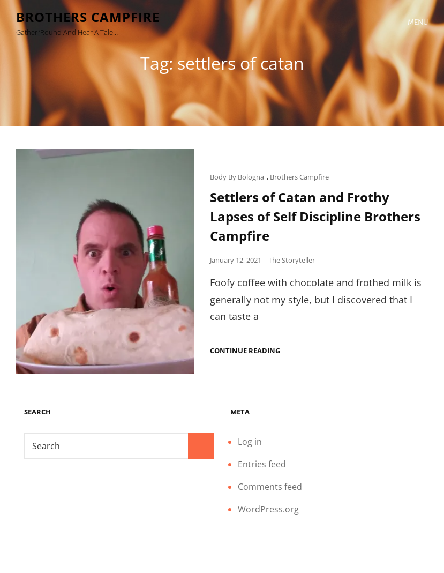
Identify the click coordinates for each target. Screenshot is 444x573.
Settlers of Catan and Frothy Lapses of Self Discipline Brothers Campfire (315, 216)
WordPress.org (268, 509)
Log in (250, 442)
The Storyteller (291, 260)
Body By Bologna (237, 177)
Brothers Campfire (88, 17)
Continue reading (245, 350)
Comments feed (270, 487)
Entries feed (262, 464)
